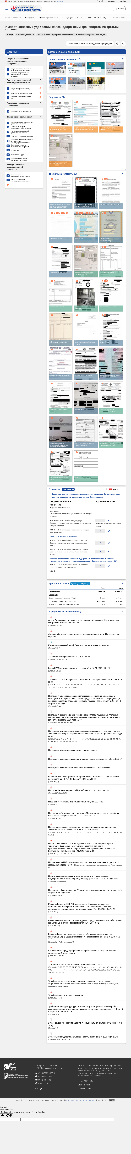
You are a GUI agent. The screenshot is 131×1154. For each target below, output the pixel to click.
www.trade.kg (44, 1083)
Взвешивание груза (17, 154)
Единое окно (84, 1085)
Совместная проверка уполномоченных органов (20, 145)
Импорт (10, 35)
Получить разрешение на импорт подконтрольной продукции (20, 74)
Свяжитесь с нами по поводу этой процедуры (90, 43)
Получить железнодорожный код (21, 97)
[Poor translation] (9, 1115)
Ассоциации (67, 17)
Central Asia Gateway (96, 17)
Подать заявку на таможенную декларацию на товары (21, 122)
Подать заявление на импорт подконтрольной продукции (21, 69)
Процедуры (30, 17)
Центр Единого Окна (48, 17)
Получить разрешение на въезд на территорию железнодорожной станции (22, 140)
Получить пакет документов (21, 111)
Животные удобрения (25, 35)
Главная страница (13, 17)
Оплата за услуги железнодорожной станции (20, 175)
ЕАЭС (79, 17)
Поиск (119, 8)
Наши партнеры (86, 1081)
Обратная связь (119, 17)
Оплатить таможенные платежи (22, 136)
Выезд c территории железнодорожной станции (20, 180)
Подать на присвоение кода (20, 88)
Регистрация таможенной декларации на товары (20, 131)
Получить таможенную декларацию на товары (19, 159)
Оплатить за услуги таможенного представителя (21, 127)
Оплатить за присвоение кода (21, 93)
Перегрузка (15, 150)
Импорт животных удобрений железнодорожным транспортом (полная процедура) (71, 35)
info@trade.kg (44, 1080)
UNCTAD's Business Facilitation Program (80, 1100)
